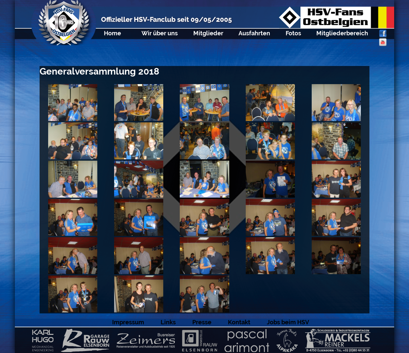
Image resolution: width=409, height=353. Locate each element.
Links (168, 322)
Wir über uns (160, 33)
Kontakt (239, 322)
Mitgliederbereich (342, 33)
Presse (201, 322)
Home (112, 33)
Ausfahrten (254, 33)
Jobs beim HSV (288, 322)
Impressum (128, 322)
